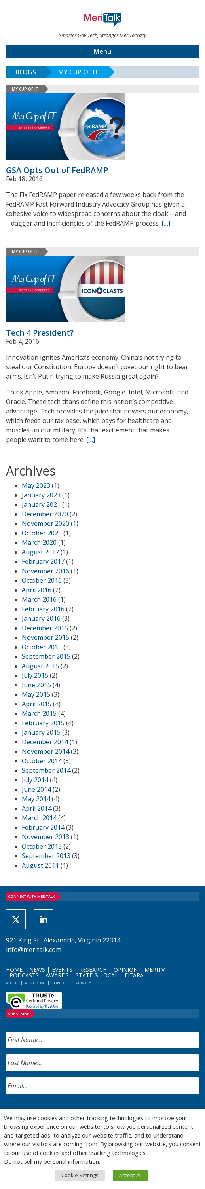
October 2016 (42, 580)
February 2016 (43, 609)
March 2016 (39, 599)
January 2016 (41, 618)
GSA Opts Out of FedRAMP (57, 170)
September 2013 (46, 855)
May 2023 (36, 485)
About (12, 983)
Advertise (35, 983)
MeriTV (154, 969)
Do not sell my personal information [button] (51, 1161)
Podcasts (24, 975)
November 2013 (45, 836)
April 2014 (36, 808)
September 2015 (46, 656)
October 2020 (42, 533)
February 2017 (43, 561)
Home (14, 969)
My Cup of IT (78, 72)
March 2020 (39, 542)
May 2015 (36, 694)
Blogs (25, 72)
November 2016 (45, 571)
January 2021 (41, 504)
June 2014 (36, 789)
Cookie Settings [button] (80, 1175)
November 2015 (45, 637)
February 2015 (43, 723)
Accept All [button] (130, 1175)
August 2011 (40, 865)
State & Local (97, 975)
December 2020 (45, 514)
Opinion (126, 969)
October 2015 (42, 647)
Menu (102, 51)
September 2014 (46, 770)
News (37, 969)
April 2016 (36, 590)
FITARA (134, 975)
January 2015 (41, 732)
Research (93, 969)
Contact (60, 983)
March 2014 (39, 818)
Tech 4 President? (40, 332)
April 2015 (36, 704)
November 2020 (45, 523)
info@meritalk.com (33, 949)
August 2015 (40, 666)
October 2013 (42, 846)
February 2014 (43, 827)
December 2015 (45, 628)
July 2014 (35, 780)
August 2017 (40, 552)
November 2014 (45, 751)
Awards (57, 975)
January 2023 (41, 495)
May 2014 (36, 799)
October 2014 (42, 761)
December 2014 (45, 742)
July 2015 (35, 675)
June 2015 (36, 685)
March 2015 (39, 713)
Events (62, 969)
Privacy (83, 983)
